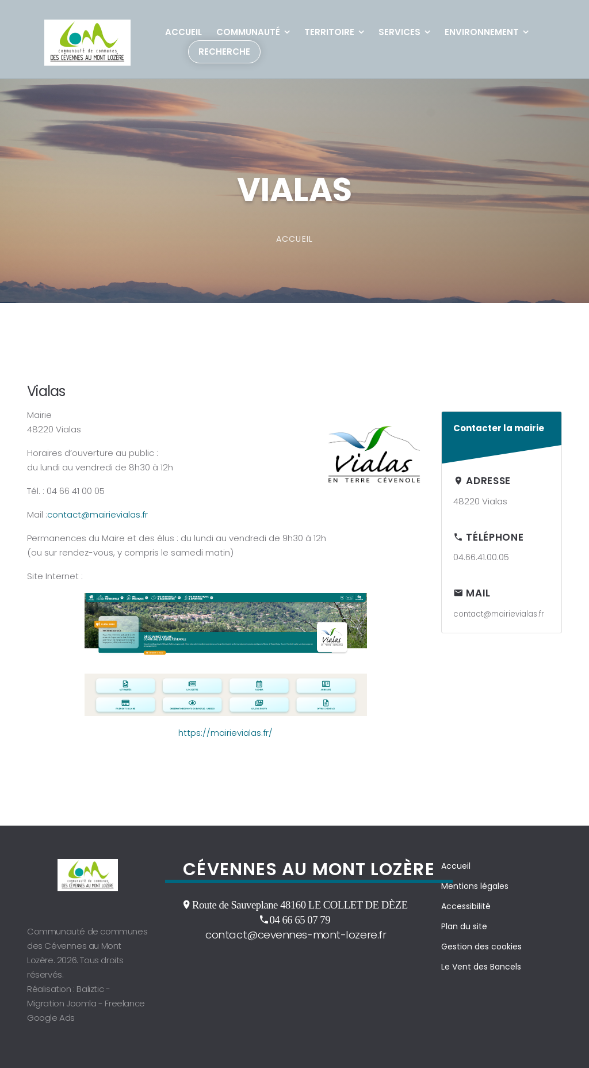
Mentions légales (474, 886)
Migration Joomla (62, 1003)
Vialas (46, 391)
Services (399, 32)
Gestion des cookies (481, 946)
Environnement (482, 32)
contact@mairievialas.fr (97, 514)
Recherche (224, 51)
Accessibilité (466, 906)
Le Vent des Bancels (481, 966)
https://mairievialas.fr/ (225, 733)
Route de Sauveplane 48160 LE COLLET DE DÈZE (300, 904)
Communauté (248, 32)
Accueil (183, 32)
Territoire (329, 32)
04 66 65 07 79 (299, 919)
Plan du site (464, 926)
